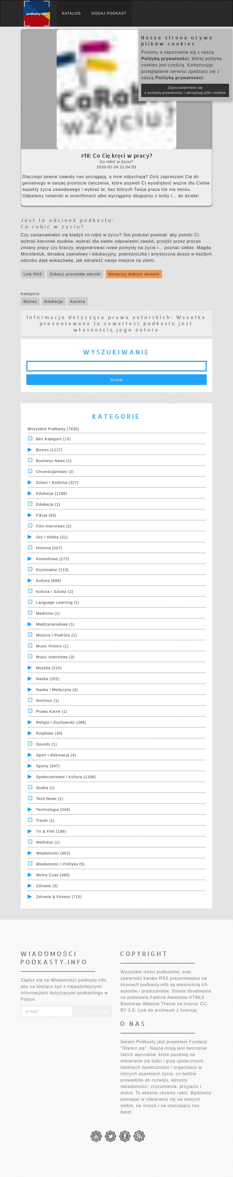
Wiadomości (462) (53, 853)
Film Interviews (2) (54, 526)
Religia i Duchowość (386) (61, 722)
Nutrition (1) (47, 700)
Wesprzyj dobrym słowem (134, 274)
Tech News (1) (49, 799)
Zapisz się (92, 1011)
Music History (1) (52, 646)
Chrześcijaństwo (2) (55, 472)
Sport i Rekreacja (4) (56, 755)
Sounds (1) (46, 744)
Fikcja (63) (46, 515)
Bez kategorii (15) (53, 439)
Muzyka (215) (49, 668)
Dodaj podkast (108, 13)
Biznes (30, 301)
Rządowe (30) (49, 733)
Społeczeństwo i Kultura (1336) (66, 777)
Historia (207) (49, 548)
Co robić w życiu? (52, 226)
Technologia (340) (53, 809)
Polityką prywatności (165, 58)
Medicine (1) (48, 613)
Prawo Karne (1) (51, 711)
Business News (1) (54, 461)
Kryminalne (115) (52, 570)
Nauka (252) (48, 679)
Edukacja (53, 301)
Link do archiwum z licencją (167, 1010)
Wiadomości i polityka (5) (60, 864)
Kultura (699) (48, 581)
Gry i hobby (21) (52, 537)
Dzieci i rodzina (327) (57, 482)
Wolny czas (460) (53, 875)
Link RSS (32, 274)
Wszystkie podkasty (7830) (53, 429)
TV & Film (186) (51, 831)
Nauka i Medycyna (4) (57, 690)
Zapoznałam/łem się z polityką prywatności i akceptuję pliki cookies (185, 90)
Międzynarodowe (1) (55, 624)
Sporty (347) (48, 766)
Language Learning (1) (58, 602)
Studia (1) (45, 788)
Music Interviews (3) (55, 657)
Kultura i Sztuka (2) (54, 591)
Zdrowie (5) (47, 886)
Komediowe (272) (52, 559)
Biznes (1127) (49, 450)
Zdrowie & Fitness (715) (59, 897)
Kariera (77, 301)
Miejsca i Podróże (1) (56, 635)
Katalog (71, 13)
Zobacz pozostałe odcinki (75, 274)
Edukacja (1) (48, 504)
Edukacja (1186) (51, 493)
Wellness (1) (48, 842)
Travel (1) (45, 820)
